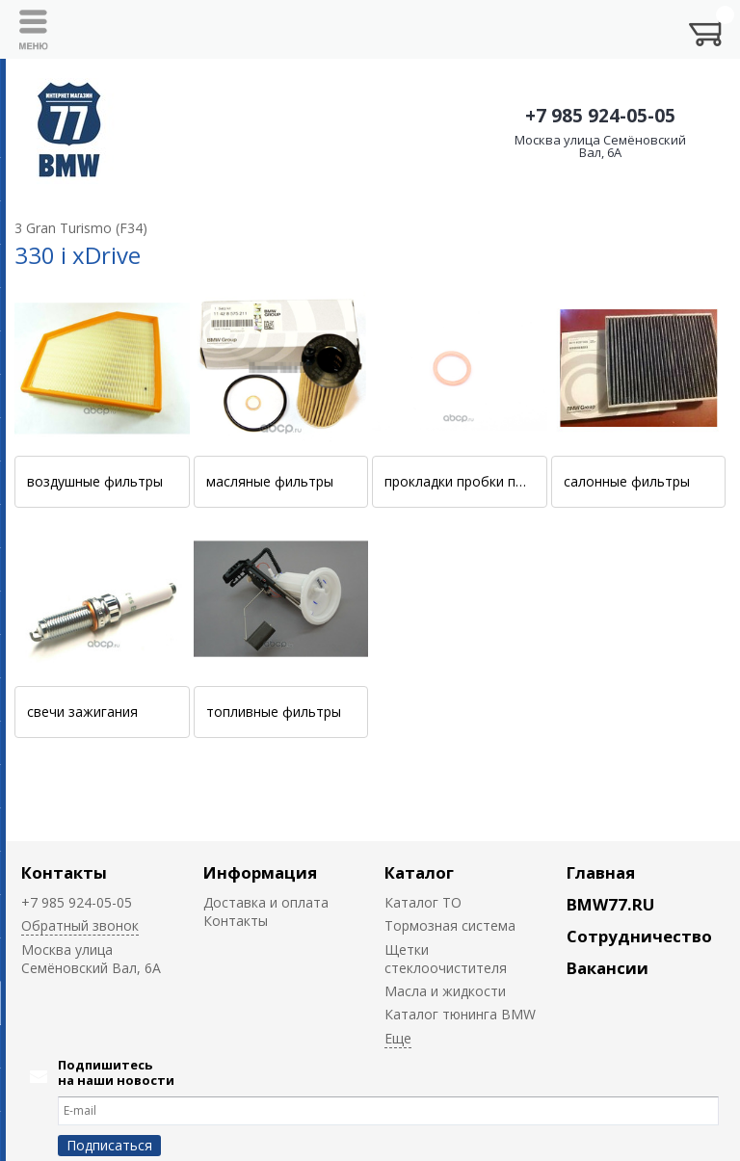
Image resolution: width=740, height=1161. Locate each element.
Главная (601, 872)
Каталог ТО (423, 902)
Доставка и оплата (266, 902)
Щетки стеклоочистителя (445, 958)
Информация (260, 872)
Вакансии (607, 968)
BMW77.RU (610, 904)
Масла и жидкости (445, 991)
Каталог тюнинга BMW (460, 1014)
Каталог (419, 872)
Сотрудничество (639, 936)
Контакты (64, 872)
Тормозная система (449, 925)
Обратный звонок (80, 925)
